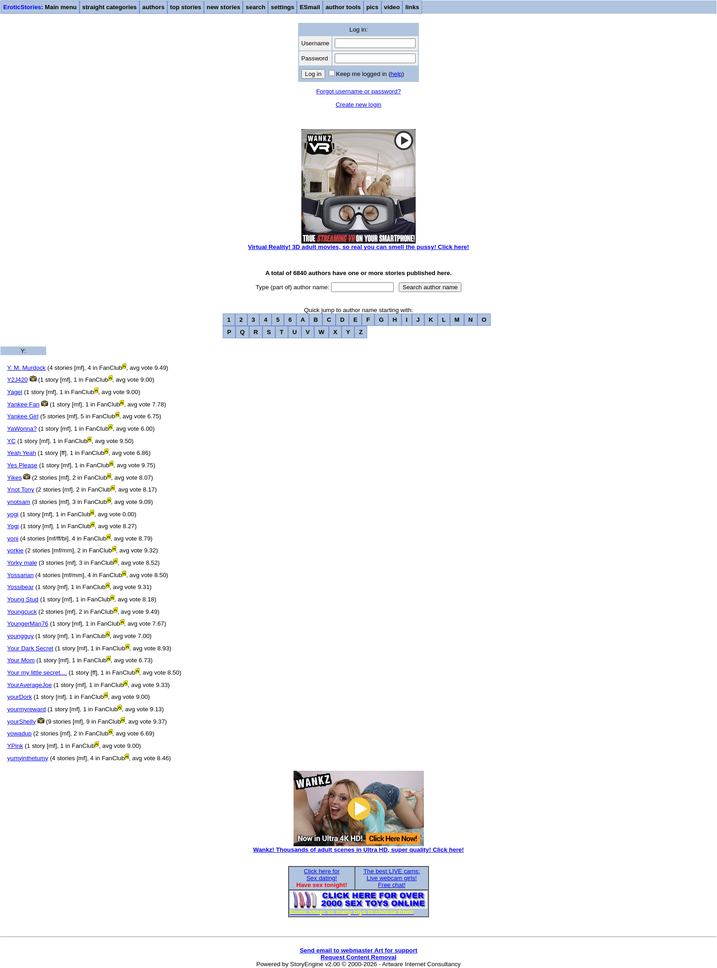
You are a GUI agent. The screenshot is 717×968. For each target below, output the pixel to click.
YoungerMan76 (27, 623)
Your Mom (21, 660)
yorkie (15, 550)
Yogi (13, 526)
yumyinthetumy (27, 758)
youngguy (20, 636)
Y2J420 (17, 379)
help (396, 73)
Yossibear (20, 587)
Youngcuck (22, 611)
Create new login (358, 104)
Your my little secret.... (37, 672)
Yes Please (22, 465)
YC (11, 441)
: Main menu (40, 7)
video (392, 7)
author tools (343, 7)
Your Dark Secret (30, 648)
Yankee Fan (23, 404)
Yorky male (22, 562)
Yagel (14, 392)
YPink (15, 745)
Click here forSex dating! (322, 874)
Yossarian (20, 575)
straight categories (109, 7)
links (412, 7)
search (255, 7)
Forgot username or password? (358, 91)
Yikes (14, 477)
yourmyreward (26, 709)
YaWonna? (22, 428)
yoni (12, 538)
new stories (223, 7)
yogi (12, 514)
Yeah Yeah (21, 452)
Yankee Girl (23, 416)
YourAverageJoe (29, 684)
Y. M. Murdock (26, 367)
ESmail (310, 7)
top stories (185, 7)
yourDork (19, 696)
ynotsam (18, 501)
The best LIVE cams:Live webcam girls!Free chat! (392, 878)
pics (372, 7)
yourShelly (21, 721)
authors (153, 7)
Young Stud (22, 599)
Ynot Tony (20, 489)
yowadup (19, 733)
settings (282, 7)
